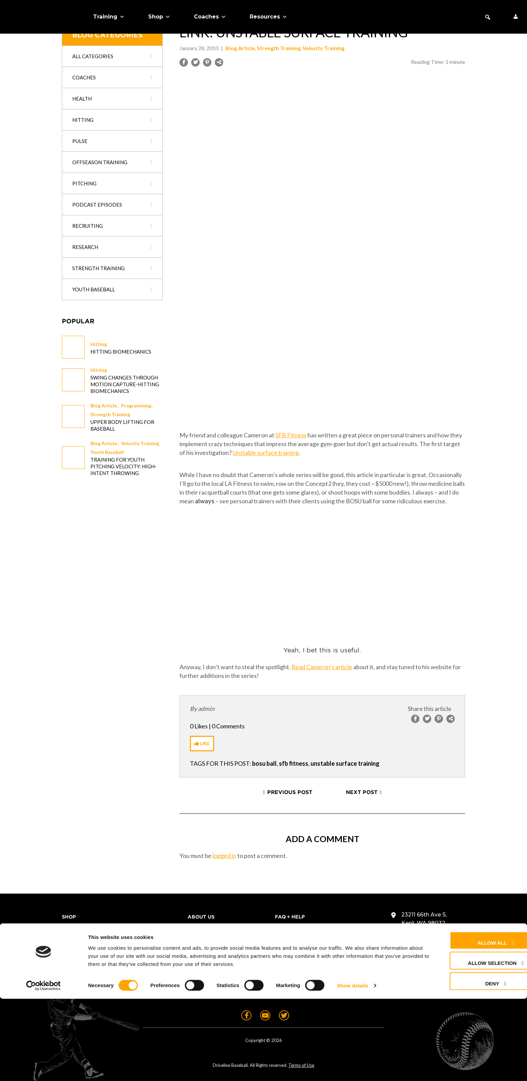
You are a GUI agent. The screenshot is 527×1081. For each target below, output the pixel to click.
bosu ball (264, 763)
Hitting (98, 344)
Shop (159, 17)
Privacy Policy (297, 952)
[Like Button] (202, 743)
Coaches (210, 17)
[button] (488, 17)
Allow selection (467, 1045)
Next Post (361, 792)
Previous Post (289, 792)
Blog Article (103, 405)
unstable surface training (345, 763)
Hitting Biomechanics (120, 352)
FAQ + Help (290, 917)
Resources (268, 17)
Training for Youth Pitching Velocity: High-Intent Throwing (123, 466)
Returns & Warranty (306, 940)
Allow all (467, 1025)
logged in (224, 855)
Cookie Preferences (305, 964)
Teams (71, 940)
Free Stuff (78, 975)
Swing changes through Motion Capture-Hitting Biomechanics (124, 384)
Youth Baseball (107, 452)
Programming (136, 405)
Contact (287, 928)
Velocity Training (140, 443)
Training (109, 17)
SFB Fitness (291, 435)
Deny (467, 1065)
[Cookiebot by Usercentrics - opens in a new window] (43, 1068)
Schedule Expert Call (94, 987)
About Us (75, 964)
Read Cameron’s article (321, 667)
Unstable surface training (266, 452)
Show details (352, 1068)
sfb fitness (293, 763)
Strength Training (110, 414)
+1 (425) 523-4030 (425, 936)
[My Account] (516, 17)
